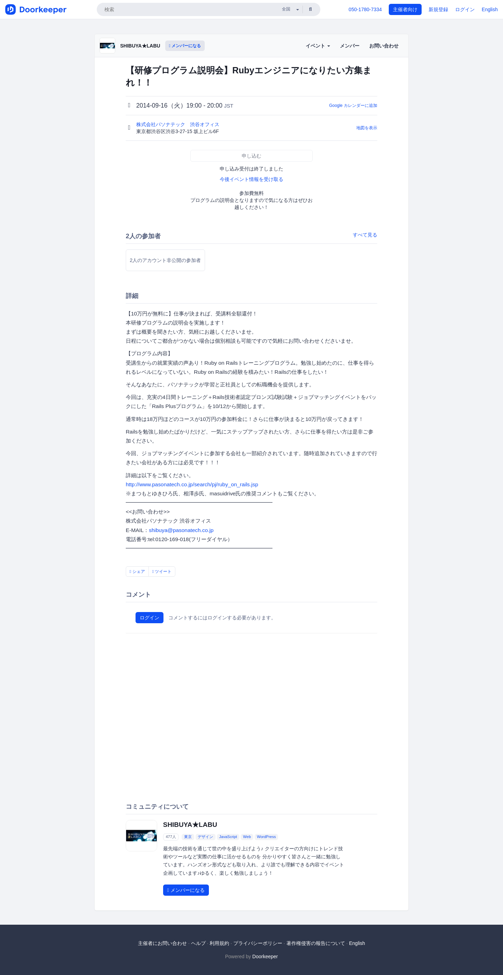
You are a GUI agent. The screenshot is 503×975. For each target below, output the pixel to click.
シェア (137, 571)
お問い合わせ (384, 46)
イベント (318, 46)
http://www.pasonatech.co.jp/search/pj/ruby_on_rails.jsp (192, 484)
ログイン (465, 9)
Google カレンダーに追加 (353, 105)
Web (247, 837)
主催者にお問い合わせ (162, 943)
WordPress (266, 837)
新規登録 (438, 9)
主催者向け (405, 9)
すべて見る (365, 235)
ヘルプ (198, 943)
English (490, 9)
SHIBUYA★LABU (140, 46)
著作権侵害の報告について (315, 943)
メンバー (349, 46)
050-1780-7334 (365, 9)
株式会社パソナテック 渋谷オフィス (178, 124)
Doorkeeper (265, 956)
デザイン (205, 837)
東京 (188, 837)
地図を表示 (366, 127)
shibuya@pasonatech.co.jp (181, 530)
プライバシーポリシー (257, 943)
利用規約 (219, 943)
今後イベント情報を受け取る (251, 179)
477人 (171, 837)
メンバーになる (185, 45)
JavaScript (228, 837)
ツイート (162, 571)
